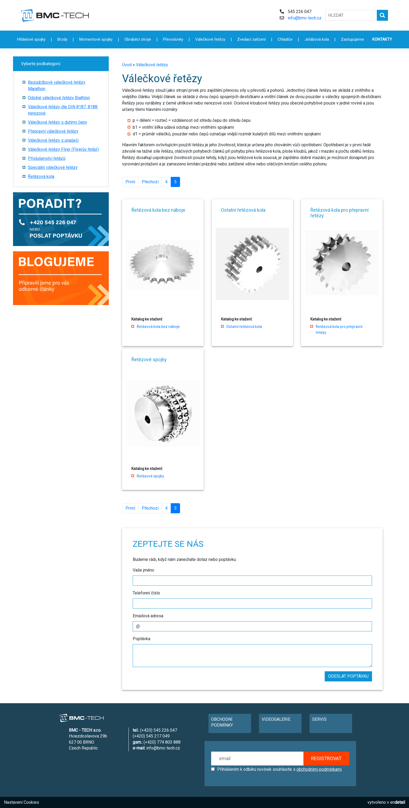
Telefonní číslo (146, 592)
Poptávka (141, 638)
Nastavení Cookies (21, 802)
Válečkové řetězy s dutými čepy (57, 122)
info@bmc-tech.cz (305, 17)
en (397, 802)
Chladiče (285, 39)
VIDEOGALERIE (276, 719)
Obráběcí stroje (137, 39)
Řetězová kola (41, 176)
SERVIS (319, 719)
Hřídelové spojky (31, 39)
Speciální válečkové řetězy (53, 167)
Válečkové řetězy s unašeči (53, 140)
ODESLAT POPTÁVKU (348, 676)
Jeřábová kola (316, 39)
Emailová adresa (148, 615)
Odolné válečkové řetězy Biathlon (59, 97)
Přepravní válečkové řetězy (53, 131)
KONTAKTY (382, 39)
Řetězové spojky (150, 476)
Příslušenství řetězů (46, 158)
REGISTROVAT (326, 758)
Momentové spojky (95, 39)
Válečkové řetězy (152, 64)
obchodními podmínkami (319, 769)
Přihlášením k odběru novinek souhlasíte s (279, 769)
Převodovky (173, 39)
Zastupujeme (352, 39)
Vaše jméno (143, 570)
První (130, 181)
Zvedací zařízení (251, 39)
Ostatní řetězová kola (244, 326)
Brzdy (62, 39)
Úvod (127, 64)
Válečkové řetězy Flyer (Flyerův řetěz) (63, 149)
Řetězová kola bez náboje (158, 326)
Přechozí (150, 181)
